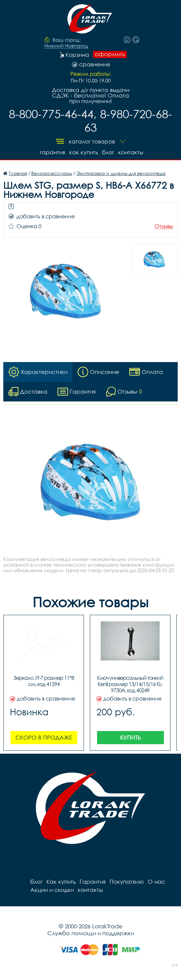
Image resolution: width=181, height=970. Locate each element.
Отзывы (164, 226)
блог (108, 152)
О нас (156, 881)
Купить (130, 737)
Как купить (83, 152)
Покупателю (127, 881)
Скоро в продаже (43, 737)
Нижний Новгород (66, 46)
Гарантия (52, 152)
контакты (130, 152)
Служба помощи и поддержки (90, 933)
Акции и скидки (52, 889)
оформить (110, 54)
